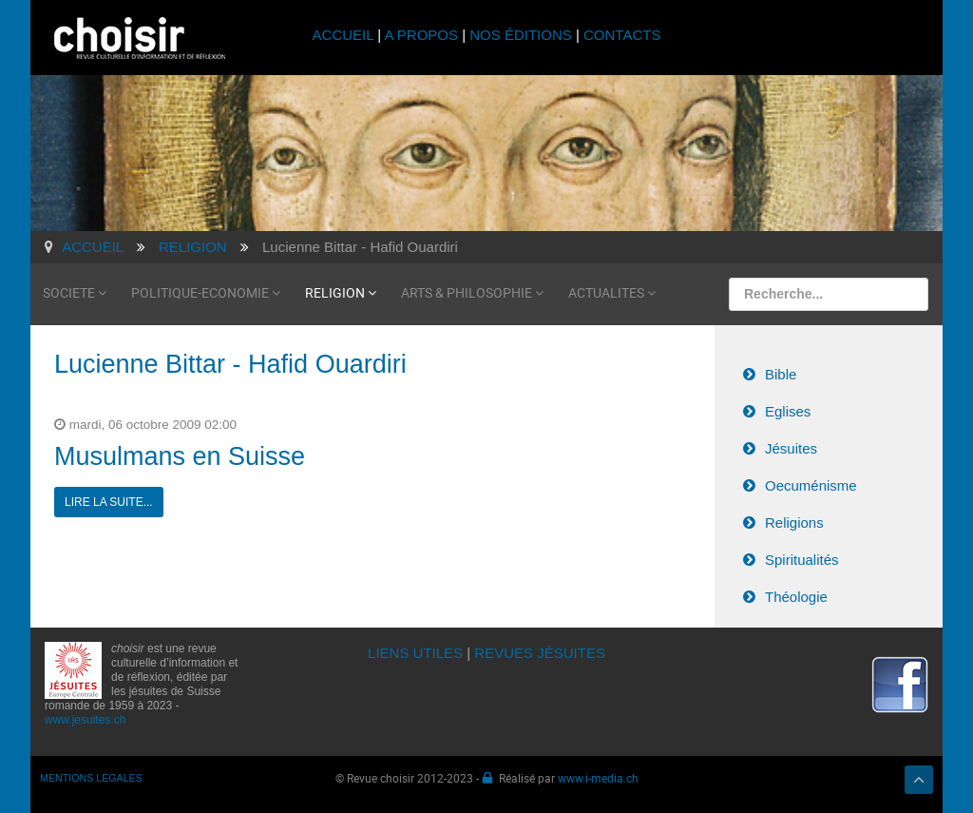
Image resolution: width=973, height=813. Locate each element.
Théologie (796, 597)
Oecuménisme (811, 485)
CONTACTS (621, 35)
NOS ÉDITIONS (520, 35)
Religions (794, 522)
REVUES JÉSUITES (539, 653)
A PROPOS (421, 35)
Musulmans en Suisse (179, 456)
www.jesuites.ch (85, 719)
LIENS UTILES (415, 653)
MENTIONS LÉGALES (91, 778)
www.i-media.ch (598, 777)
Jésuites (791, 448)
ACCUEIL (345, 35)
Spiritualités (802, 560)
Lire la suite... (109, 502)
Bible (780, 374)
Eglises (788, 411)
